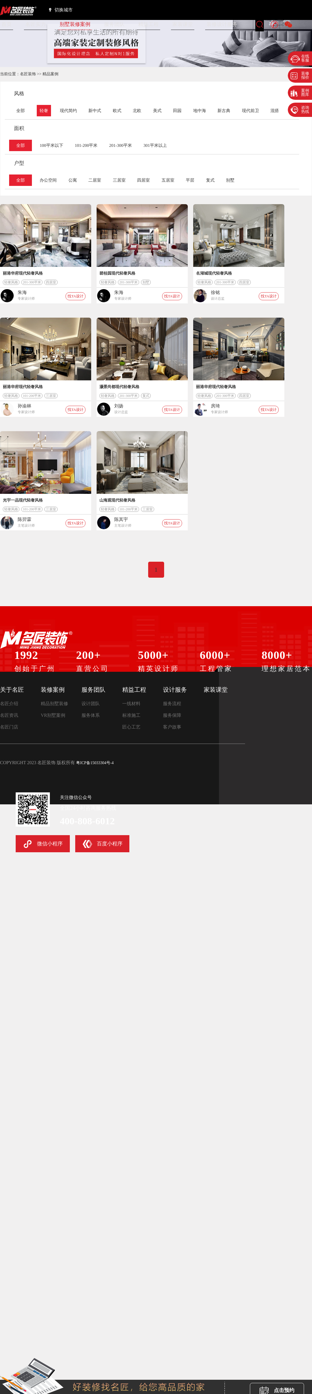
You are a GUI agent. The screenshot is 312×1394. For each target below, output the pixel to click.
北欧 (137, 110)
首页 (6, 24)
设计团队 (90, 703)
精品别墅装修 (54, 703)
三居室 (119, 180)
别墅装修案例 (75, 24)
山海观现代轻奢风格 (117, 500)
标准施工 (131, 715)
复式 (210, 180)
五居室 (168, 180)
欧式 (117, 110)
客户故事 (172, 727)
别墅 (230, 180)
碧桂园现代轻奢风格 (117, 273)
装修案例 (53, 689)
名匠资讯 (9, 715)
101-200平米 (86, 145)
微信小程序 (43, 844)
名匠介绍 (9, 703)
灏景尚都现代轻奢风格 (119, 387)
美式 (157, 110)
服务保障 (172, 715)
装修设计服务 (222, 24)
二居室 (94, 180)
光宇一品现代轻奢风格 (23, 500)
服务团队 (114, 24)
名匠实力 (35, 24)
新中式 (94, 110)
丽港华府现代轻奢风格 (23, 273)
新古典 (223, 110)
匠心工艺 (131, 727)
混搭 (274, 110)
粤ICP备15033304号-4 (94, 763)
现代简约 (68, 110)
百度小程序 (102, 844)
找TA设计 (75, 296)
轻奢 (44, 110)
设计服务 (175, 689)
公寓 (72, 180)
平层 (190, 180)
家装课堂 (182, 24)
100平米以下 (51, 145)
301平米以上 (155, 145)
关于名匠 (12, 689)
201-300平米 (120, 145)
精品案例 (50, 74)
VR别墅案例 (53, 715)
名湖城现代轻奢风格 (214, 273)
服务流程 (172, 703)
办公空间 (48, 180)
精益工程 (148, 24)
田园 (177, 110)
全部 (20, 110)
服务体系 (90, 715)
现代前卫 (250, 110)
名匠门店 (9, 727)
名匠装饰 (28, 74)
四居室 (143, 180)
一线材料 (131, 703)
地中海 (199, 110)
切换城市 (61, 9)
